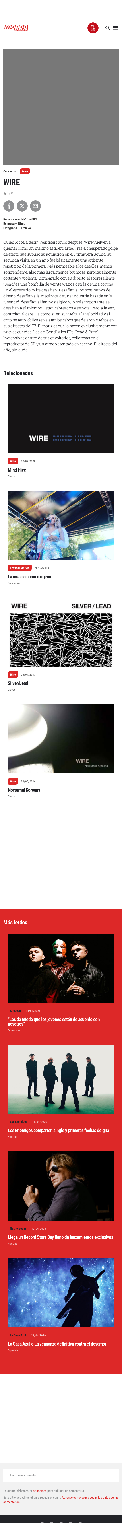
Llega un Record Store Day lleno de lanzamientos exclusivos (60, 1237)
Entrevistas (14, 1030)
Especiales (14, 1350)
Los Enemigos (18, 1121)
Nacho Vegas (18, 1228)
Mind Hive (17, 470)
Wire (25, 171)
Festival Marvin (19, 568)
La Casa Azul (18, 1335)
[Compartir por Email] (35, 206)
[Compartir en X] (22, 206)
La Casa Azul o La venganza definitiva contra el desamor (57, 1344)
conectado (40, 1491)
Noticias (12, 1136)
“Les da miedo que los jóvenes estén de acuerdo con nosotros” (54, 1022)
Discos (11, 476)
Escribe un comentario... (26, 1475)
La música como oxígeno (29, 576)
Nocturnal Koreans (24, 790)
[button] (93, 27)
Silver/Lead (18, 683)
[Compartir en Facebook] (8, 206)
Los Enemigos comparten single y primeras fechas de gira (58, 1130)
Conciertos (14, 583)
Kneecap (15, 1010)
